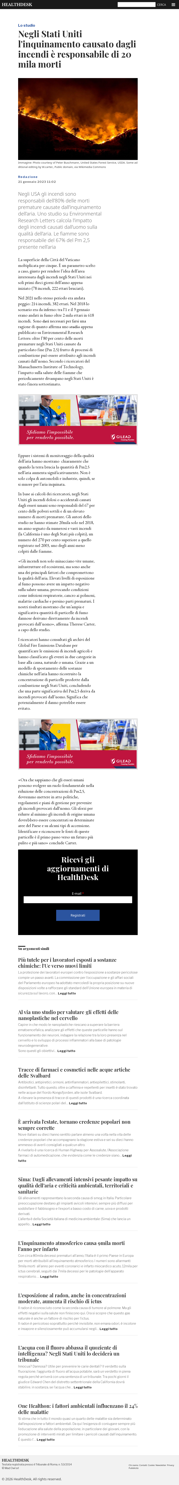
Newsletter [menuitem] (163, 1465)
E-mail (76, 893)
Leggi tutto (67, 993)
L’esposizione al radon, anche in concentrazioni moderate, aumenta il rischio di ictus (75, 1298)
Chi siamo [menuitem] (134, 1465)
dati (45, 321)
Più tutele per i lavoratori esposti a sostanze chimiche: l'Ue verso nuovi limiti (71, 962)
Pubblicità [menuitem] (142, 1468)
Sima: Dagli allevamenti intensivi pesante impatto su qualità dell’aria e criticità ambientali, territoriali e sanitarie (78, 1185)
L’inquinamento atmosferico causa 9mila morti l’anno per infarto (75, 1245)
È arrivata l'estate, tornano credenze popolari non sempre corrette (73, 1124)
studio (74, 326)
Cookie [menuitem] (153, 1465)
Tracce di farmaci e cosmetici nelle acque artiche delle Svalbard (77, 1072)
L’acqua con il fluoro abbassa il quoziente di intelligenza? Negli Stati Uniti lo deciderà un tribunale (72, 1353)
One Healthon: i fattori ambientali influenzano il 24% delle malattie (77, 1408)
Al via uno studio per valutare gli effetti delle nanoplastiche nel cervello (72, 1014)
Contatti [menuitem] (144, 1465)
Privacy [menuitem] (132, 1468)
